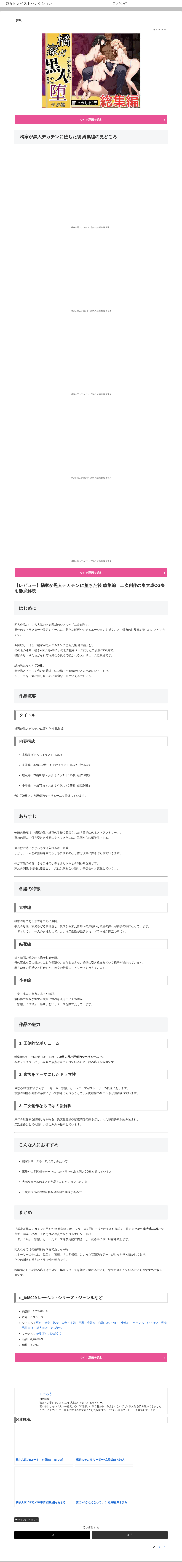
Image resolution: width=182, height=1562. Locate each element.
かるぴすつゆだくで (48, 1334)
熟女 (56, 1323)
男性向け (27, 1328)
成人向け (42, 1328)
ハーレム (138, 1323)
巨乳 (81, 1323)
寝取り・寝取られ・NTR (103, 1323)
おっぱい (152, 1323)
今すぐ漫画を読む (91, 120)
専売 (164, 1323)
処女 (47, 1323)
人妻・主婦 (68, 1323)
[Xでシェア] (52, 1536)
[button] (130, 1536)
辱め (39, 1323)
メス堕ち (56, 1328)
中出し (125, 1323)
